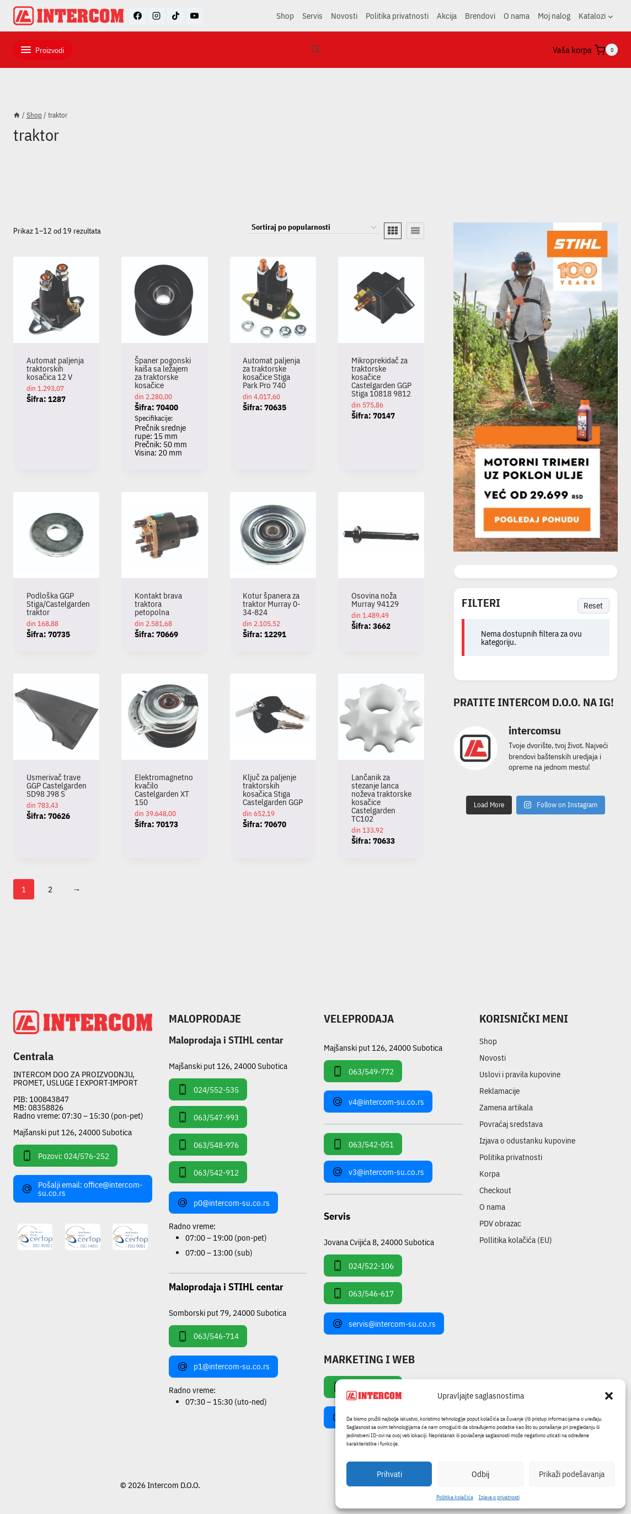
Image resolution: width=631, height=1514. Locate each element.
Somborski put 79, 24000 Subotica (227, 1312)
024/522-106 (363, 1265)
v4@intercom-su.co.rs (378, 1101)
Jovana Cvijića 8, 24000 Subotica (379, 1241)
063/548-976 (208, 1144)
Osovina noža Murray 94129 (375, 599)
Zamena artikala (506, 1107)
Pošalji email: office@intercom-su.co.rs (82, 1188)
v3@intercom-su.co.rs (378, 1171)
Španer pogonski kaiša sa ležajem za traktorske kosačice (163, 372)
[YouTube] (194, 16)
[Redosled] (314, 228)
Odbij (480, 1474)
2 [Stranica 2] (50, 889)
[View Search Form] (315, 50)
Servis (312, 15)
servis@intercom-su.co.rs (384, 1323)
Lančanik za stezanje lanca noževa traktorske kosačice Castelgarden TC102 (381, 798)
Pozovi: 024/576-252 (65, 1155)
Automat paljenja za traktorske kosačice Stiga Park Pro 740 (271, 372)
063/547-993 (208, 1117)
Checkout (495, 1190)
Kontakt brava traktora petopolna (158, 603)
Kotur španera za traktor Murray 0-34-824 (271, 603)
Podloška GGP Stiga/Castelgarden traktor (58, 603)
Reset (593, 605)
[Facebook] (137, 16)
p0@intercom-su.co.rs (223, 1202)
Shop (285, 15)
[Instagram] (156, 16)
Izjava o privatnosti (499, 1497)
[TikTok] (175, 16)
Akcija (447, 15)
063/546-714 (208, 1336)
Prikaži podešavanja (572, 1474)
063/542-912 (208, 1172)
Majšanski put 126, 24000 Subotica (72, 1132)
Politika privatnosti (397, 15)
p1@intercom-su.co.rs (223, 1366)
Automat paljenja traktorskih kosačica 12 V (55, 368)
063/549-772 (363, 1071)
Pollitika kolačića (454, 1497)
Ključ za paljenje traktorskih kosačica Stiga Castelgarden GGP (273, 789)
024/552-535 (208, 1089)
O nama (517, 15)
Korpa (489, 1173)
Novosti (344, 15)
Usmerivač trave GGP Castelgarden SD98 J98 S (56, 785)
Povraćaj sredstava (511, 1124)
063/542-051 (363, 1144)
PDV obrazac (500, 1223)
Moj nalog (554, 15)
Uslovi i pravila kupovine (519, 1074)
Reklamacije (499, 1091)
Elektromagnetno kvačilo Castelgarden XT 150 (164, 789)
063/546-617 (363, 1293)
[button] (608, 1395)
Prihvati (389, 1474)
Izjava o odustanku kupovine (527, 1140)
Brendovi (480, 15)
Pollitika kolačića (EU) (515, 1240)
